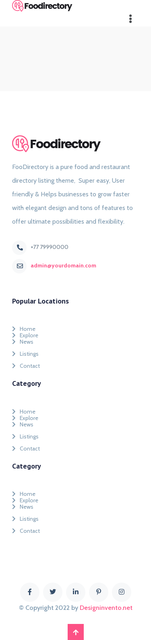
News (22, 341)
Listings (25, 353)
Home (23, 327)
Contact (26, 365)
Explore (25, 334)
